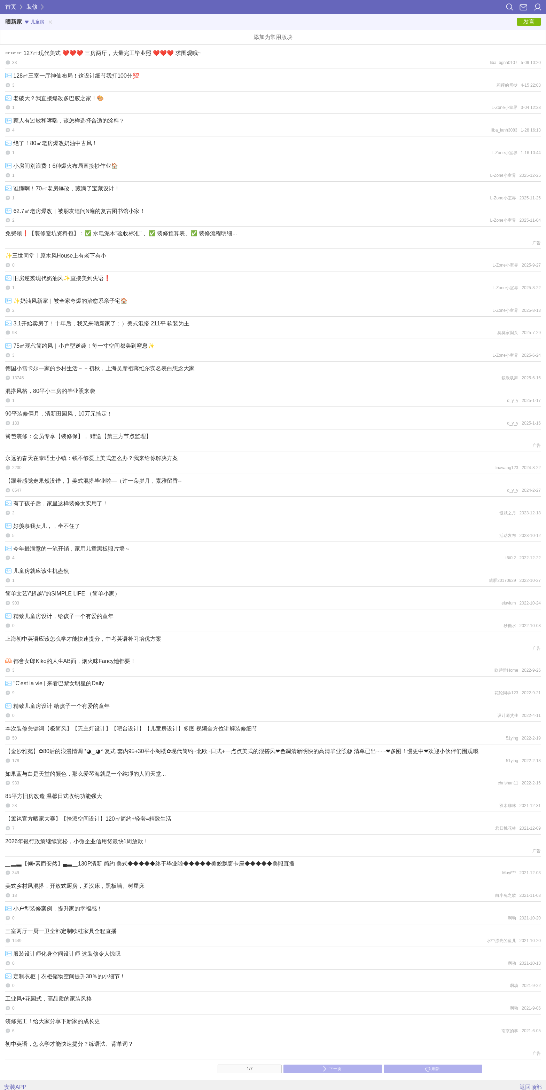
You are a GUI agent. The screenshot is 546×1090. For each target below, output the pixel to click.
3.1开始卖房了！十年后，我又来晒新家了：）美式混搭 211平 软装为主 (97, 323)
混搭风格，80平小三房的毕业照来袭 (50, 391)
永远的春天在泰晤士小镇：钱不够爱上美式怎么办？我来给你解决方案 (91, 458)
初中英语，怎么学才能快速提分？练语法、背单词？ (69, 1044)
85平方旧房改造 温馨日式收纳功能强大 (53, 796)
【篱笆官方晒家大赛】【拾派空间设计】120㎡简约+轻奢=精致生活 (88, 819)
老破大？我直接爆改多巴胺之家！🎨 (54, 98)
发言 (529, 22)
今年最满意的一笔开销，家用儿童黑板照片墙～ (67, 549)
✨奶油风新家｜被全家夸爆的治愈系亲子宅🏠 (66, 301)
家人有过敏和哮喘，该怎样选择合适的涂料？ (65, 121)
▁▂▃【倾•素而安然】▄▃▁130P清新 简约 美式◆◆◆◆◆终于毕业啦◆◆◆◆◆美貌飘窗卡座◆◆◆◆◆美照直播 (150, 864)
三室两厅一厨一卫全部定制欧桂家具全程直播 (61, 931)
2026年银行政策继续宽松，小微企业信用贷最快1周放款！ (77, 841)
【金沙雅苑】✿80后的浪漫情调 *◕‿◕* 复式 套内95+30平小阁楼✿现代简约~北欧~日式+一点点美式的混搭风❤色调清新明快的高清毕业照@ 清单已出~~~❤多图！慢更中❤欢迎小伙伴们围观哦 (241, 751)
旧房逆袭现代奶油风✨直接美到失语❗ (58, 278)
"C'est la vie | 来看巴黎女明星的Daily (54, 683)
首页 (10, 7)
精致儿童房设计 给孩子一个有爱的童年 (57, 706)
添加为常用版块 (273, 37)
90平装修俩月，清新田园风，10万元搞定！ (58, 414)
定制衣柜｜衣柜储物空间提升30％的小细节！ (65, 976)
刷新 (432, 1068)
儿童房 (34, 21)
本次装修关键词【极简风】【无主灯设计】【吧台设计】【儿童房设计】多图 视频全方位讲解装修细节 (131, 729)
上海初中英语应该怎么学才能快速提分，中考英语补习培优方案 (83, 639)
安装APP (15, 1087)
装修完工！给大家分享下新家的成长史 (52, 1021)
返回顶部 (531, 1087)
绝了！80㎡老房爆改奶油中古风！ (51, 143)
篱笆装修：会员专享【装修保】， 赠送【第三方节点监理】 (78, 436)
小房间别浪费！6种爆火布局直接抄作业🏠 (61, 166)
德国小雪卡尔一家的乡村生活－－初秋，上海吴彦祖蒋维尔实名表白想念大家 (100, 368)
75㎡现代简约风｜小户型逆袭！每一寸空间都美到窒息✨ (80, 346)
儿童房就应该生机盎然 (37, 571)
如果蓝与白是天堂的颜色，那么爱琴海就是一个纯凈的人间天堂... (85, 774)
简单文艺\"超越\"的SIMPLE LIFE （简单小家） (62, 594)
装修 (32, 7)
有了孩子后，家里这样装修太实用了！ (56, 503)
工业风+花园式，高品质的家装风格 (48, 999)
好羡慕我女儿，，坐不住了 (42, 526)
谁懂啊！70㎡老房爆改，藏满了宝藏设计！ (62, 188)
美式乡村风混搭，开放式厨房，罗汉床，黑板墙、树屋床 (75, 886)
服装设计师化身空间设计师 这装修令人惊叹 (63, 954)
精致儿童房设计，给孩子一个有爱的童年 (59, 616)
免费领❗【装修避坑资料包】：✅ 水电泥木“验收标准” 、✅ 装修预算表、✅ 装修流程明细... (121, 233)
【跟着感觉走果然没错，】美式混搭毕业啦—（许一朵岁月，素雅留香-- (93, 481)
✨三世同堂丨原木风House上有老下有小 (55, 256)
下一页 (332, 1068)
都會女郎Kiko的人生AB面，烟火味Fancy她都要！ (70, 661)
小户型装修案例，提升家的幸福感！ (53, 908)
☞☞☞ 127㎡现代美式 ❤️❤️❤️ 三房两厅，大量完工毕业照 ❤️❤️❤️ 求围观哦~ (103, 53)
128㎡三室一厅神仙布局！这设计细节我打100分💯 (72, 76)
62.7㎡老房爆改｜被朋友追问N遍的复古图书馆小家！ (75, 211)
